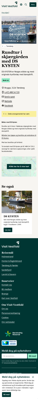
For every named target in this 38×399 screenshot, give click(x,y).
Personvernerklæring (11, 313)
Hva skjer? (5, 12)
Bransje (5, 294)
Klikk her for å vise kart (19, 166)
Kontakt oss (7, 285)
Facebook (8, 105)
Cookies (5, 317)
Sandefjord (6, 270)
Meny (33, 4)
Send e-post (9, 96)
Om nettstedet (8, 322)
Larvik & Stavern (9, 274)
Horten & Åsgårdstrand (12, 261)
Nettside (8, 101)
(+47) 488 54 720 (11, 92)
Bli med (32, 356)
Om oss (5, 308)
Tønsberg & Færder (10, 265)
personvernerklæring (10, 363)
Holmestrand (7, 256)
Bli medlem (7, 289)
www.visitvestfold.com (11, 373)
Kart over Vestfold (10, 298)
